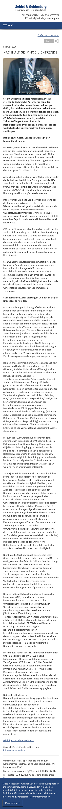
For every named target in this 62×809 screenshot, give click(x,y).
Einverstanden (12, 803)
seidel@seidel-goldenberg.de (44, 18)
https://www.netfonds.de (14, 750)
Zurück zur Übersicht (48, 35)
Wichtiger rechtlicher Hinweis (18, 740)
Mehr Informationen (40, 796)
